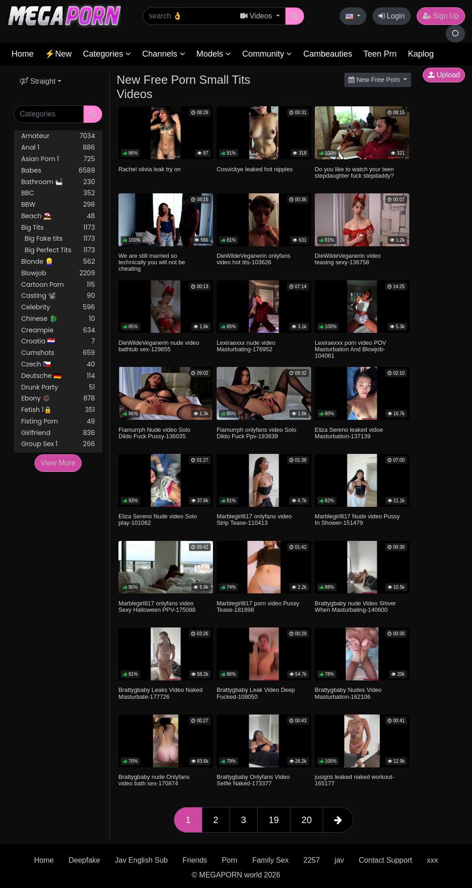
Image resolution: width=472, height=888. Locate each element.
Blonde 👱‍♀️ (58, 262)
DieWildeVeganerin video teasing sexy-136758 (348, 259)
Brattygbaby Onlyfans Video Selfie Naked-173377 (253, 780)
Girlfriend (58, 433)
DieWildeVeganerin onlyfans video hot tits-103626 (253, 259)
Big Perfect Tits (58, 250)
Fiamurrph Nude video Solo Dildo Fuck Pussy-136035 (154, 433)
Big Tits (58, 227)
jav (339, 860)
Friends (195, 860)
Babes (58, 170)
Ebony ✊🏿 (58, 398)
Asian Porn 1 (58, 159)
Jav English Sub (141, 860)
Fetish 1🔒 (58, 410)
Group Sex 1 (58, 444)
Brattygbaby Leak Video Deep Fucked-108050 (256, 693)
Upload (444, 75)
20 (306, 820)
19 (274, 820)
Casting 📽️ (58, 296)
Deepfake (84, 860)
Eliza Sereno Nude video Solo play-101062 (157, 519)
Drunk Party (58, 387)
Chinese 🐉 (58, 319)
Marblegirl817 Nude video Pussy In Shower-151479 (357, 519)
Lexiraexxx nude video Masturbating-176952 (246, 346)
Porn (229, 860)
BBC (58, 193)
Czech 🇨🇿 (58, 364)
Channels (163, 53)
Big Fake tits (58, 239)
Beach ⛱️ (58, 216)
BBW (58, 204)
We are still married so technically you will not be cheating (151, 262)
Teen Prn (379, 53)
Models (213, 53)
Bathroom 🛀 (58, 182)
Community (267, 53)
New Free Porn (374, 79)
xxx (432, 860)
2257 (311, 860)
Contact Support (385, 860)
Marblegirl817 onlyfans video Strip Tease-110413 (254, 519)
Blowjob (58, 273)
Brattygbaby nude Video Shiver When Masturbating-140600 (355, 606)
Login (391, 16)
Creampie (58, 330)
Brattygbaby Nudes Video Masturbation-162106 (348, 693)
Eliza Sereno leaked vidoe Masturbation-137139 (349, 433)
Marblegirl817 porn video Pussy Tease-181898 (258, 606)
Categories (107, 53)
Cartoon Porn (58, 285)
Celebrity (58, 307)
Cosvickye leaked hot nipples (255, 169)
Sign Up (441, 16)
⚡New (58, 53)
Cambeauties (327, 53)
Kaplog (421, 53)
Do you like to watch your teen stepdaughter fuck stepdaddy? (354, 172)
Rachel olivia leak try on (149, 169)
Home (23, 53)
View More (58, 463)
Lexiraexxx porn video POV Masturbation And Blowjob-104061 (350, 349)
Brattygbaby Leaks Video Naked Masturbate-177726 (160, 693)
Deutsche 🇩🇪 (58, 376)
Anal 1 (58, 147)
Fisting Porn (58, 421)
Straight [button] (38, 81)
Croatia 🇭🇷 (58, 341)
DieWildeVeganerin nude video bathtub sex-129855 (158, 346)
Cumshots (58, 353)
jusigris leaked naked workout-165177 (354, 780)
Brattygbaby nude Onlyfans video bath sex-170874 (153, 780)
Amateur (58, 136)
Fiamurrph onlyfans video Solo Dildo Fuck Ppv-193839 (256, 433)
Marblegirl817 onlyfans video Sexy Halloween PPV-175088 (156, 606)
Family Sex (270, 860)
